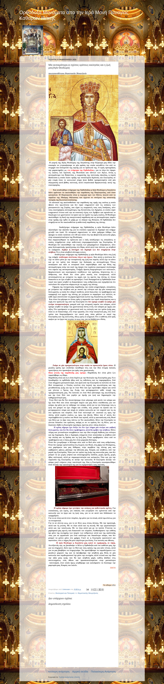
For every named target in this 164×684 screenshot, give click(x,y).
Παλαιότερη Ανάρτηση (103, 671)
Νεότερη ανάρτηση (59, 671)
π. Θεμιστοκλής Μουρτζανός (86, 593)
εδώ (113, 585)
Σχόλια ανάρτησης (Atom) (69, 677)
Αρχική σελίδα (80, 671)
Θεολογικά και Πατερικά (64, 593)
